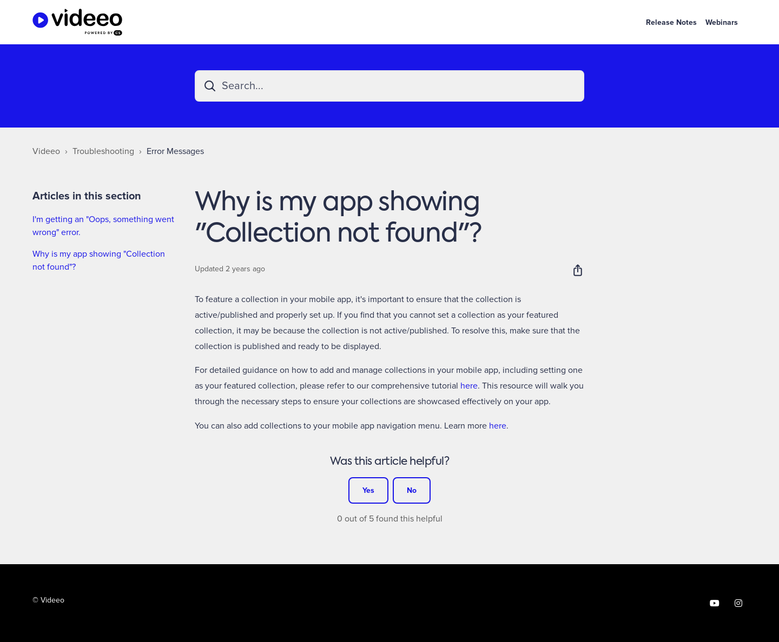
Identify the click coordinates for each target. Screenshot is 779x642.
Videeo (46, 151)
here (469, 385)
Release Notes (671, 22)
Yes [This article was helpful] (368, 490)
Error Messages (175, 151)
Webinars (721, 22)
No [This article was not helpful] (412, 490)
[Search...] (389, 86)
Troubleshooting (103, 151)
